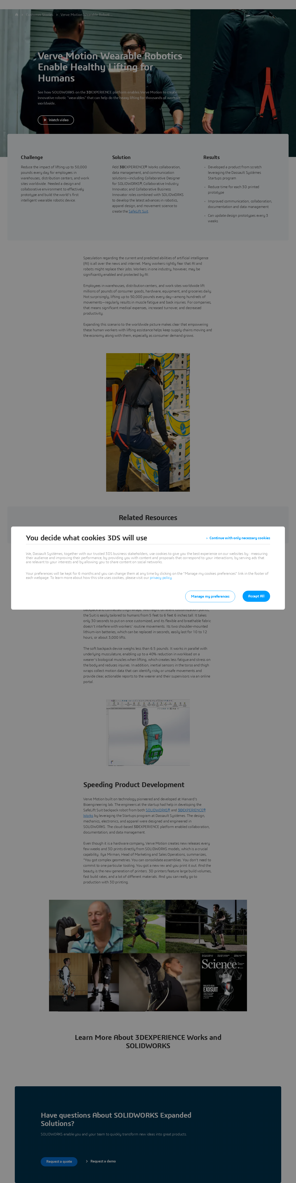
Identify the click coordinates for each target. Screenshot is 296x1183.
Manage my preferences (210, 596)
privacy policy (161, 578)
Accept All (256, 596)
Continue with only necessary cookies (240, 538)
